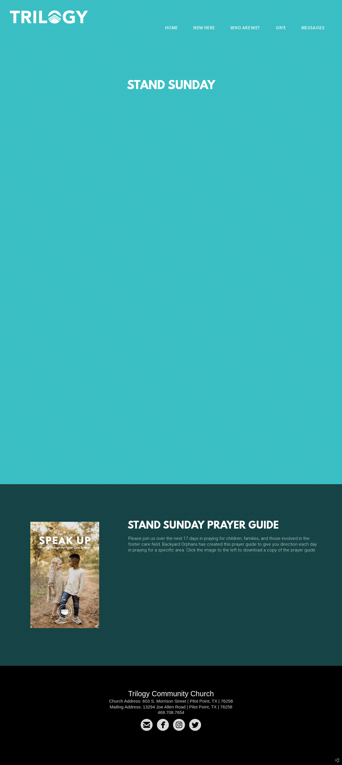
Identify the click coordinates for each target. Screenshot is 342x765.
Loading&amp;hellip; (171, 270)
